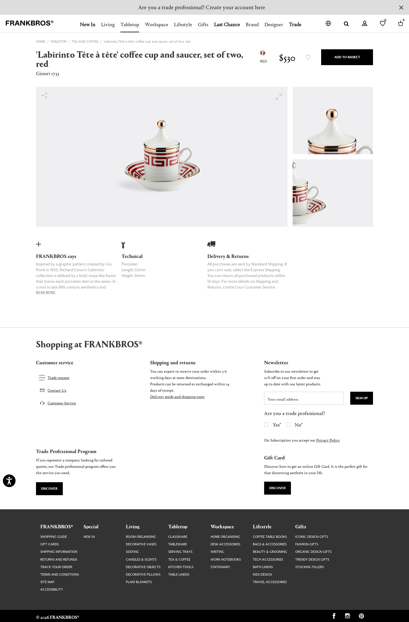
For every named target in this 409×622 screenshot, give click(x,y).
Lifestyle (183, 24)
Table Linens (178, 574)
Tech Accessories (268, 559)
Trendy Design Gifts (312, 559)
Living (108, 24)
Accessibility (51, 589)
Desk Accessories (225, 544)
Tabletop (129, 24)
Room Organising (141, 536)
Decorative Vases (141, 544)
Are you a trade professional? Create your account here (201, 7)
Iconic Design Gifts (311, 536)
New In (87, 24)
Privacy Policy (328, 440)
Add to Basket (347, 57)
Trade (295, 24)
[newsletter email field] (304, 398)
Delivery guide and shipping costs (177, 396)
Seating (132, 551)
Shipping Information (58, 551)
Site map (47, 582)
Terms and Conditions (59, 574)
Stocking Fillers (309, 567)
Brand (252, 24)
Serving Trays (180, 551)
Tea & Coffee (179, 559)
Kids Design (262, 574)
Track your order (56, 567)
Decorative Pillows (143, 574)
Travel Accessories (270, 582)
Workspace (156, 24)
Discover (49, 488)
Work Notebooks (226, 559)
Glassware (177, 536)
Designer (273, 24)
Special (91, 526)
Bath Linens (263, 567)
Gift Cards (49, 544)
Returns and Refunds (58, 559)
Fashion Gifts (306, 544)
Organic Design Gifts (313, 551)
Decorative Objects (143, 567)
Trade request (58, 377)
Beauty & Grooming (270, 551)
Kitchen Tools (180, 567)
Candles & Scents (141, 559)
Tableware (177, 544)
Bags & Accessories (270, 544)
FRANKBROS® (56, 526)
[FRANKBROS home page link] (30, 23)
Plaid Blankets (139, 582)
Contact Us (57, 390)
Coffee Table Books (270, 536)
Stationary (220, 567)
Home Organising (225, 536)
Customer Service (62, 403)
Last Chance (227, 24)
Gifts (203, 24)
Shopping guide (53, 536)
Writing (217, 551)
